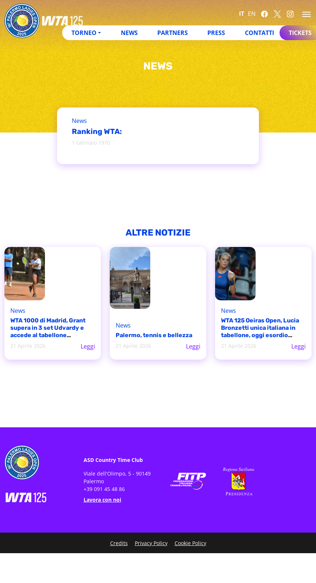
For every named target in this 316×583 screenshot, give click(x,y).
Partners (172, 33)
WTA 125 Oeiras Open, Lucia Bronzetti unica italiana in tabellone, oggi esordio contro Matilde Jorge (260, 331)
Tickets (300, 33)
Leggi (88, 346)
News (129, 33)
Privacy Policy (151, 543)
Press (216, 33)
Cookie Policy (190, 543)
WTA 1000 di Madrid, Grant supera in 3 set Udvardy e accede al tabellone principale (47, 331)
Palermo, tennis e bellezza (154, 335)
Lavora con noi (102, 499)
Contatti (259, 33)
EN (252, 14)
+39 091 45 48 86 (104, 488)
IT (241, 14)
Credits (119, 543)
